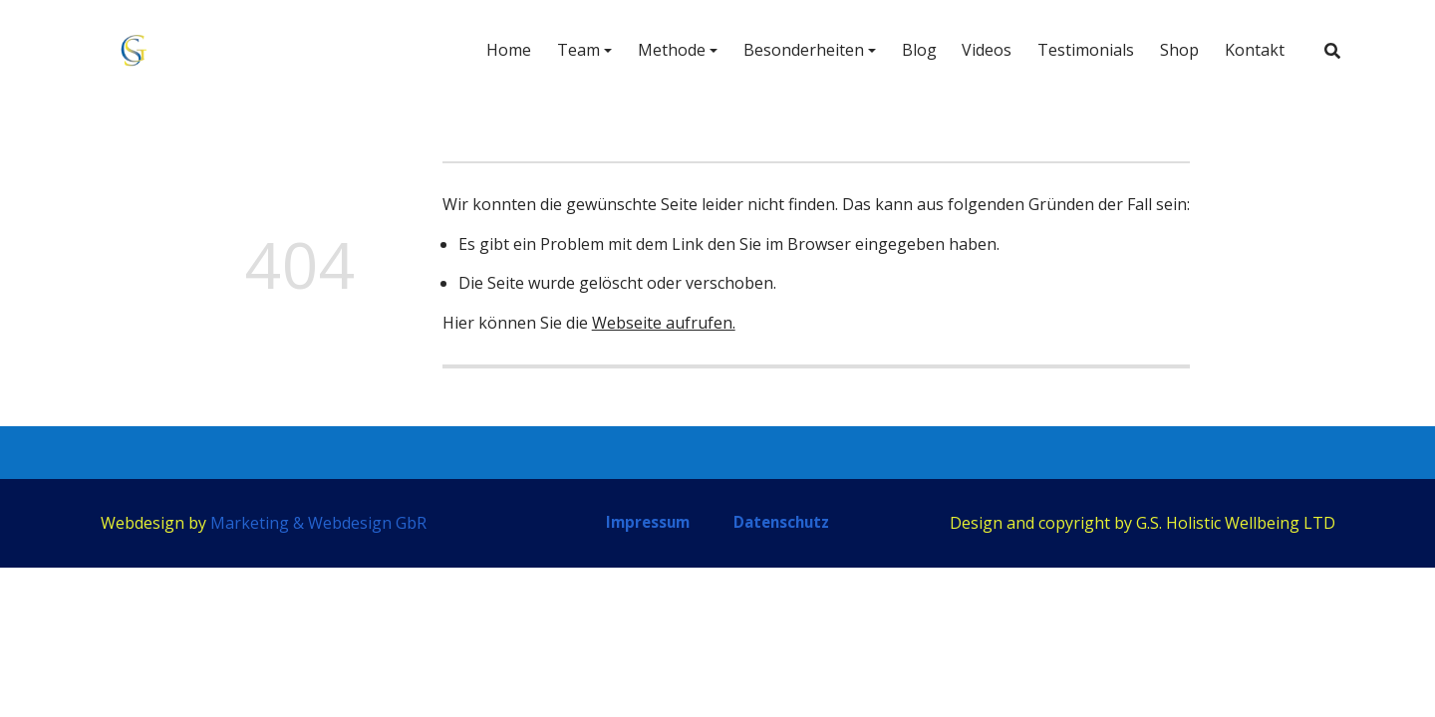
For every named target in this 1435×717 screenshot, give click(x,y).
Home (501, 52)
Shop (1173, 52)
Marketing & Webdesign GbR (318, 523)
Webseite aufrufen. (663, 323)
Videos (980, 52)
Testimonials (1079, 52)
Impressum (648, 522)
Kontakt (1249, 52)
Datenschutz (781, 522)
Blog (912, 52)
